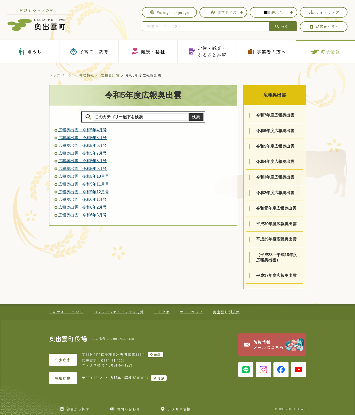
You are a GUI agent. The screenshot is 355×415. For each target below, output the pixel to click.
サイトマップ (191, 311)
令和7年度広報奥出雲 (275, 115)
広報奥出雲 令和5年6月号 (82, 145)
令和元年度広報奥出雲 (276, 208)
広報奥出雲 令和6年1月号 (82, 199)
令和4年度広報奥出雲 (275, 161)
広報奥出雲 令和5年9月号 (82, 168)
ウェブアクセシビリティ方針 (119, 311)
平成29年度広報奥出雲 (276, 239)
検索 (196, 117)
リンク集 (162, 311)
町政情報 (86, 75)
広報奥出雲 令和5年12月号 (83, 192)
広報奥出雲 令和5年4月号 (82, 130)
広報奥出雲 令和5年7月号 (82, 153)
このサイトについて (66, 311)
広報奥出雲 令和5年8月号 (82, 161)
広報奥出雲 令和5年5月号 (82, 138)
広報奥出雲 (110, 75)
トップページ (60, 75)
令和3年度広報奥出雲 (275, 177)
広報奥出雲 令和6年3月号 (82, 215)
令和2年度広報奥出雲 (275, 193)
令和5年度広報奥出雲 (275, 146)
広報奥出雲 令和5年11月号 (83, 184)
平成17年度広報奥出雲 (276, 275)
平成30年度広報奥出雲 (276, 224)
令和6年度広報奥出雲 (275, 131)
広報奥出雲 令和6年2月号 (82, 207)
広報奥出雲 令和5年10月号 (83, 176)
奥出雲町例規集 (226, 311)
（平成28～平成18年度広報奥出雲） (276, 257)
